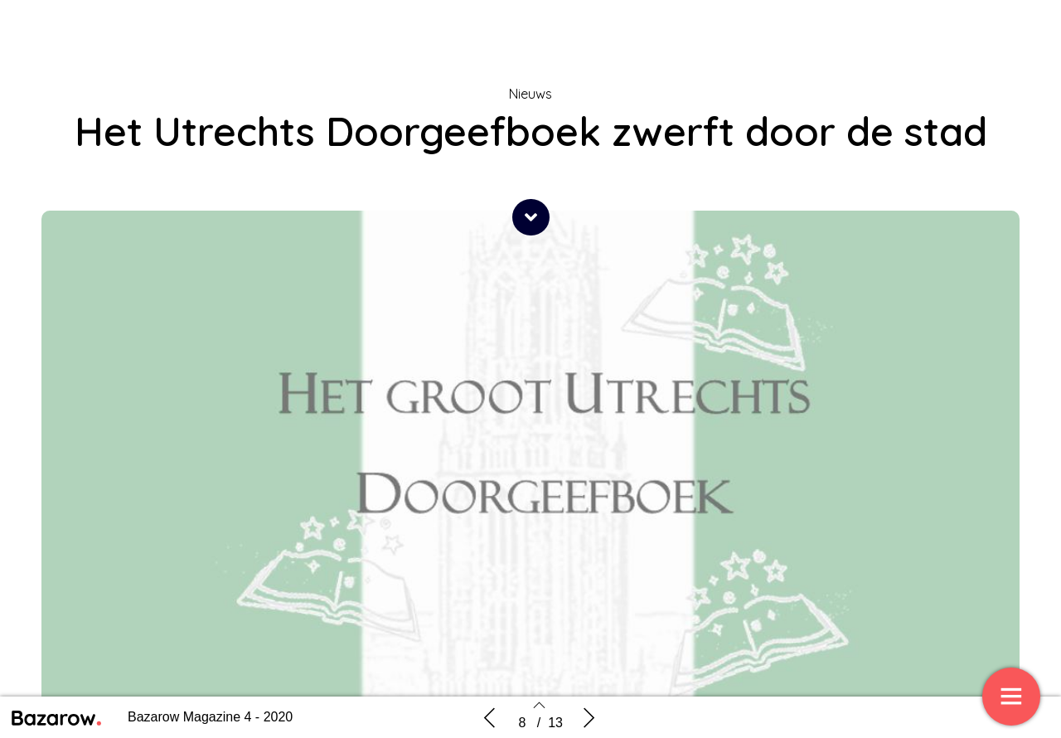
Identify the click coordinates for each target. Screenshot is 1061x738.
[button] (531, 217)
